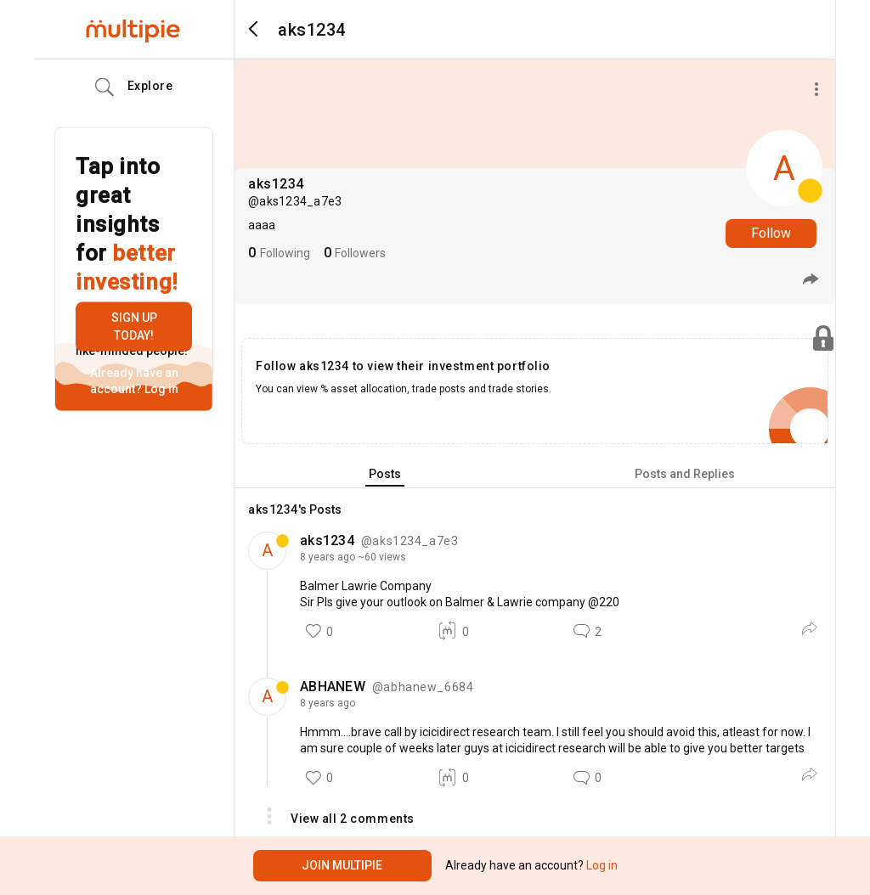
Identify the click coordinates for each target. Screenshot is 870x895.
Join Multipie (342, 865)
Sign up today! (134, 325)
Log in (160, 389)
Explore (134, 87)
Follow (771, 233)
